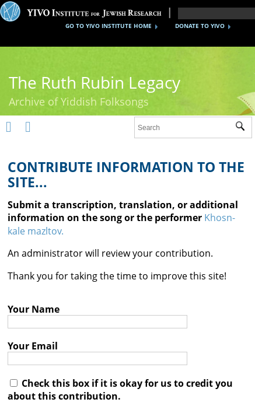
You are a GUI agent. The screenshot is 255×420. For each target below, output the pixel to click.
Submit (243, 127)
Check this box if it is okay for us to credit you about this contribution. (120, 389)
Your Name (34, 309)
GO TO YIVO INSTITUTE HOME (108, 26)
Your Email (33, 346)
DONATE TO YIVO (200, 26)
